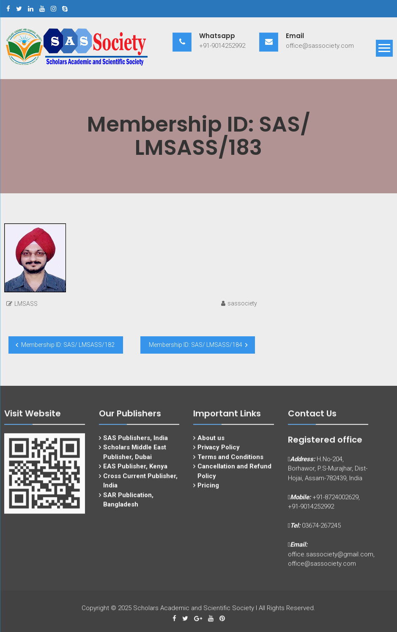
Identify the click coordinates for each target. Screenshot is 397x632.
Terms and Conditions (230, 462)
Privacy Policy (218, 452)
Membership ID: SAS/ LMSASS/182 (68, 344)
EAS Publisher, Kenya (135, 471)
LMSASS (26, 303)
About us (211, 443)
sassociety (242, 303)
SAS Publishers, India (135, 443)
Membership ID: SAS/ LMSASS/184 (195, 344)
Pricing (208, 491)
